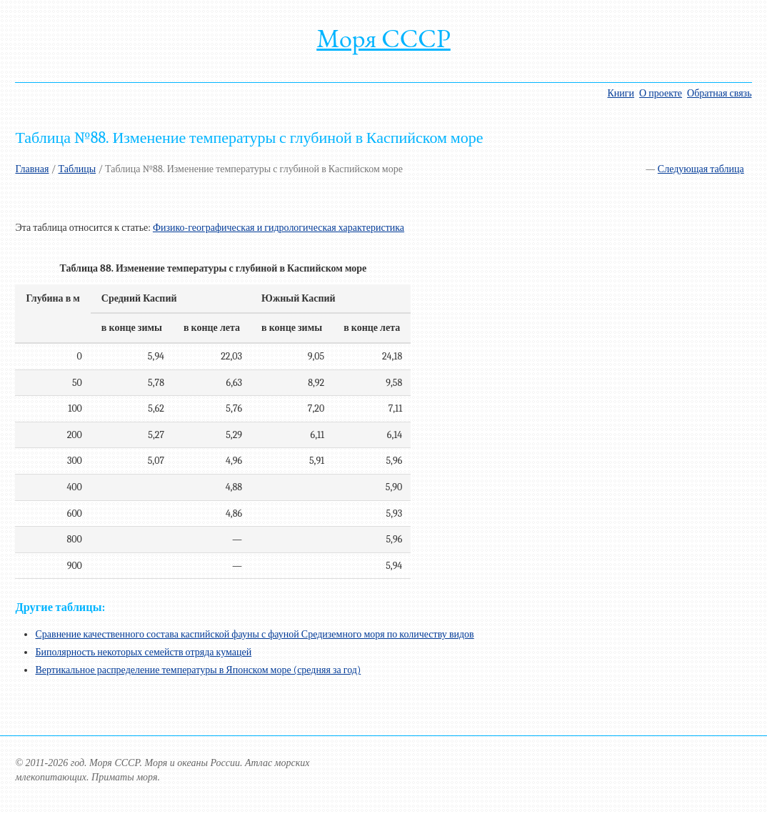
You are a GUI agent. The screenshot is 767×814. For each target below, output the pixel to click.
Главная (32, 169)
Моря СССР (383, 38)
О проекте (660, 93)
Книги (621, 93)
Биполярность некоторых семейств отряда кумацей (143, 652)
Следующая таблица (701, 169)
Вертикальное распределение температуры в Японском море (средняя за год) (198, 670)
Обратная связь (719, 93)
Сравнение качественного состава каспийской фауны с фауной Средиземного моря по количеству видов (254, 634)
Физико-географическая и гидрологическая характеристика (278, 228)
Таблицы (77, 169)
